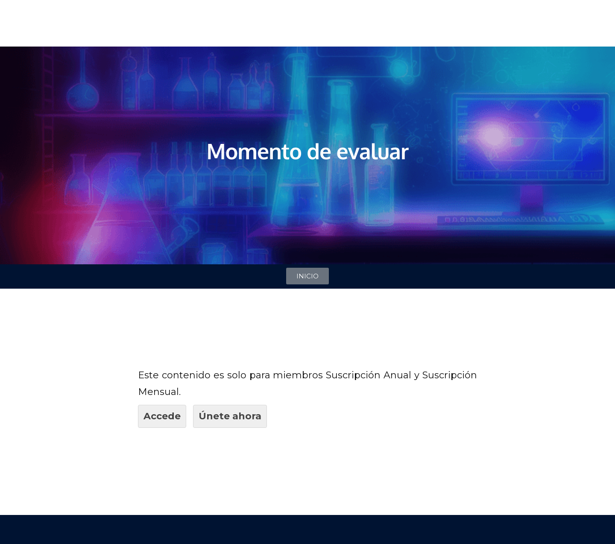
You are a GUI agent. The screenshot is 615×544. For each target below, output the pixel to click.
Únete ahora (230, 416)
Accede (162, 416)
